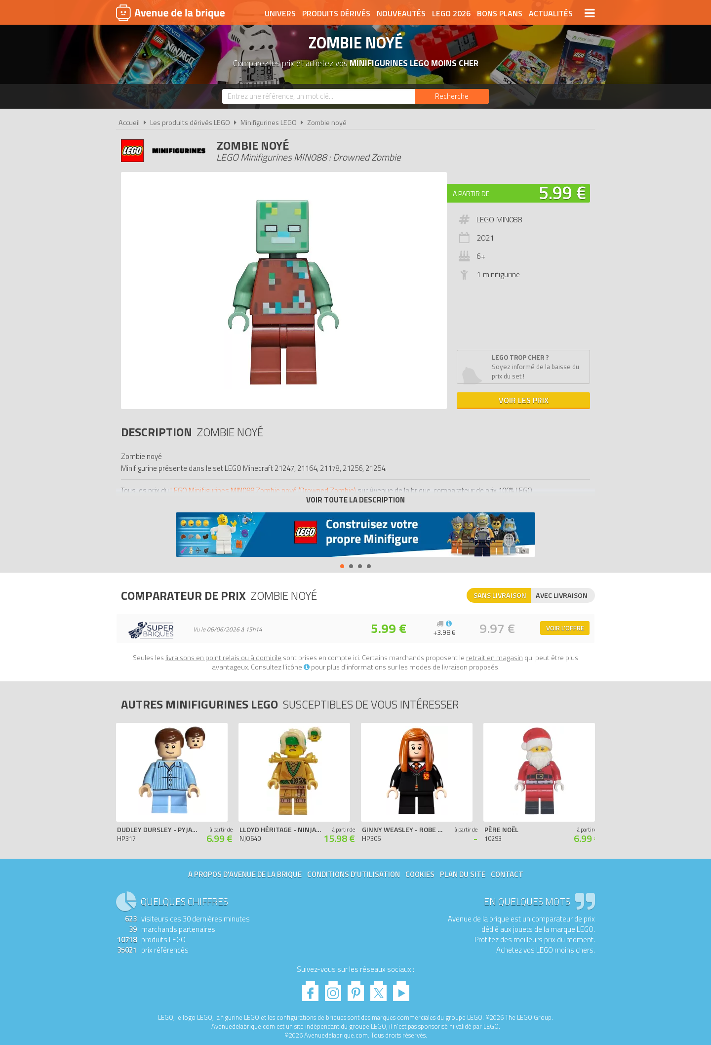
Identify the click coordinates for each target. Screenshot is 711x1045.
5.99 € (562, 192)
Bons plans (499, 13)
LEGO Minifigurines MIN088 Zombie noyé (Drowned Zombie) (263, 490)
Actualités (551, 13)
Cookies (419, 874)
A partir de (471, 193)
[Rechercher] (452, 96)
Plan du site (462, 874)
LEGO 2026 (451, 13)
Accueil (129, 122)
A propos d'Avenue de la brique (245, 874)
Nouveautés (401, 13)
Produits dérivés (336, 13)
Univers (280, 13)
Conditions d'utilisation (353, 874)
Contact (507, 874)
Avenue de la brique (170, 12)
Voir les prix (524, 400)
